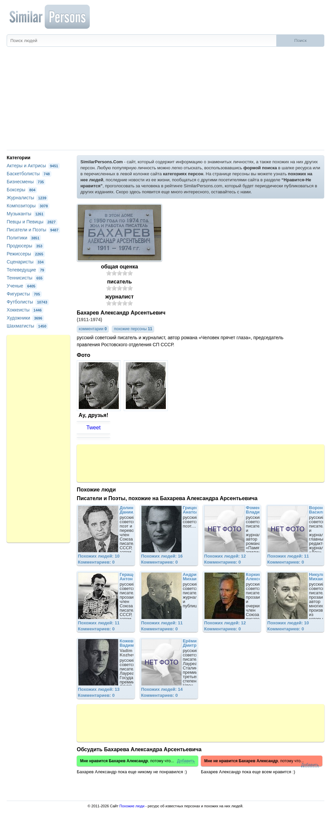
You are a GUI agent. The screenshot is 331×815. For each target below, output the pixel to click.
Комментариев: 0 (96, 562)
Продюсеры (25, 245)
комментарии (93, 329)
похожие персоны (133, 329)
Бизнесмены (26, 181)
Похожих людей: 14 (162, 689)
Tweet (93, 427)
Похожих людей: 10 (98, 556)
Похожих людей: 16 (162, 556)
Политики (24, 237)
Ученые (22, 285)
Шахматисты (27, 326)
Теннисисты (25, 277)
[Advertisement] (165, 100)
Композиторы (28, 205)
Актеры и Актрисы (33, 165)
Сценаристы (26, 261)
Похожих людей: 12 (225, 556)
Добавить (186, 761)
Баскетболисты (29, 173)
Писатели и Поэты (33, 229)
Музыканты (26, 213)
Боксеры (22, 189)
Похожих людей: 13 (98, 689)
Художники (25, 318)
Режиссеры (26, 253)
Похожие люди (131, 806)
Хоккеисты (25, 310)
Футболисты (28, 301)
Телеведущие (26, 269)
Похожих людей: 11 (288, 556)
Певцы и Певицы (32, 221)
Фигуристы (24, 293)
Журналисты (27, 197)
